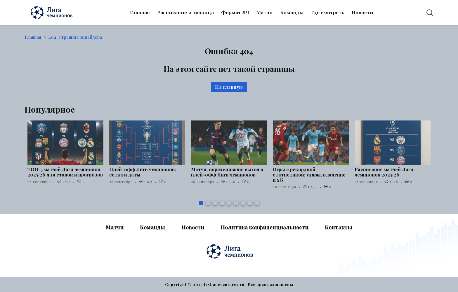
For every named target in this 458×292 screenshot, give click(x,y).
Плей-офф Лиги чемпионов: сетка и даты (142, 172)
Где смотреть (327, 12)
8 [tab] (250, 203)
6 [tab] (236, 203)
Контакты (338, 227)
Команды (292, 12)
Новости (362, 12)
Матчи (264, 12)
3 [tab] (215, 203)
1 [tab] (201, 203)
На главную (229, 87)
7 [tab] (243, 203)
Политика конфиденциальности (264, 227)
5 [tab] (229, 203)
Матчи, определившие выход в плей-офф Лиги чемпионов (227, 172)
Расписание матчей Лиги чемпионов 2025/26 (384, 172)
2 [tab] (208, 203)
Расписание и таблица (185, 12)
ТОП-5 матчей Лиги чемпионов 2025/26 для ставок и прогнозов (65, 172)
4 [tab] (222, 203)
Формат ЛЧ (235, 12)
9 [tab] (257, 203)
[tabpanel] (65, 155)
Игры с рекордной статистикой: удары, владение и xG (309, 174)
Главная (140, 12)
